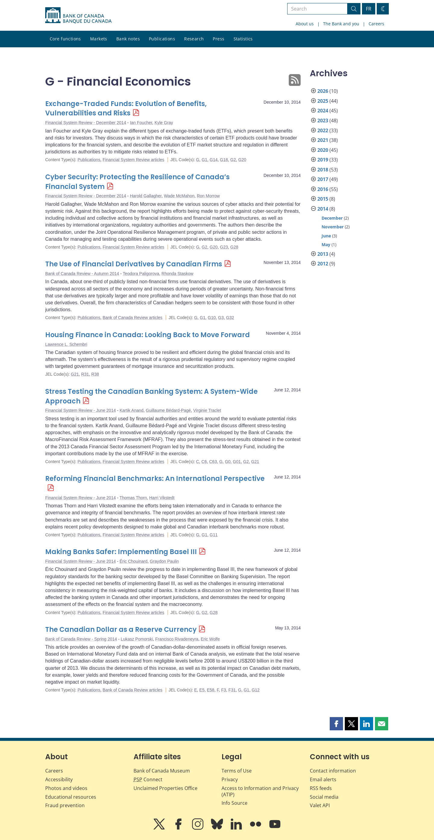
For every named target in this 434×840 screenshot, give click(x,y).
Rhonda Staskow (177, 273)
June (326, 236)
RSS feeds (321, 788)
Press (218, 39)
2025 (322, 101)
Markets (98, 39)
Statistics (243, 39)
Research (194, 39)
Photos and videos (66, 788)
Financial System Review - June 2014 (80, 410)
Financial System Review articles (133, 159)
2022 (322, 130)
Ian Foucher (141, 122)
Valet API (320, 805)
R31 (85, 374)
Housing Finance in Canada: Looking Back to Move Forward (147, 335)
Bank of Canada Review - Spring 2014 (81, 639)
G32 (230, 317)
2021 (322, 140)
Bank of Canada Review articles (132, 317)
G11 (214, 534)
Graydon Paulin (164, 561)
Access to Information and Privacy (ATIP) (260, 791)
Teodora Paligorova (141, 273)
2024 (322, 110)
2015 (322, 199)
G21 (75, 374)
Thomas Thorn (133, 497)
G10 (211, 317)
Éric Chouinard (134, 561)
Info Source (234, 803)
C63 (213, 461)
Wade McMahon (179, 195)
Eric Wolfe (210, 639)
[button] (336, 723)
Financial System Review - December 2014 (85, 122)
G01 (237, 461)
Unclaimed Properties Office (165, 788)
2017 (322, 179)
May (326, 244)
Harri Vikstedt (162, 497)
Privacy (230, 779)
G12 (255, 690)
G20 (242, 159)
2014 (322, 208)
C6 (204, 461)
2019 (322, 159)
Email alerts (323, 779)
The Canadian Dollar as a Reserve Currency (121, 629)
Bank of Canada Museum (162, 770)
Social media (324, 797)
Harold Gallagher (146, 195)
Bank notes (128, 39)
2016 (322, 189)
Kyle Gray (164, 122)
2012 (322, 263)
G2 (233, 159)
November (333, 227)
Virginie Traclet (207, 410)
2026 (322, 91)
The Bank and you (341, 24)
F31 (232, 690)
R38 (95, 374)
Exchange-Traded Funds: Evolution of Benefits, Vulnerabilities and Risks (126, 108)
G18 (224, 159)
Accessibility (59, 779)
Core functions (65, 39)
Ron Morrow (208, 195)
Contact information (333, 770)
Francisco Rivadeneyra (176, 639)
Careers (376, 24)
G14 (214, 159)
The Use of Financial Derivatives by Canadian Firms (133, 264)
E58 (210, 690)
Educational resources (70, 797)
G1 (204, 159)
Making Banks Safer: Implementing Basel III (121, 551)
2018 (322, 169)
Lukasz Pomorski (137, 639)
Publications (162, 39)
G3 (221, 317)
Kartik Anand (131, 410)
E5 (201, 690)
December (332, 218)
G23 (224, 247)
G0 (228, 461)
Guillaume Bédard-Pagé (168, 410)
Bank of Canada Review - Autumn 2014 (82, 273)
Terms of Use (237, 770)
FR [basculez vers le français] (368, 8)
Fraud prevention (65, 805)
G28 (234, 247)
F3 (223, 690)
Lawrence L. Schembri (66, 344)
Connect (148, 779)
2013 (322, 254)
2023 (322, 120)
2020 (322, 150)
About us (305, 24)
